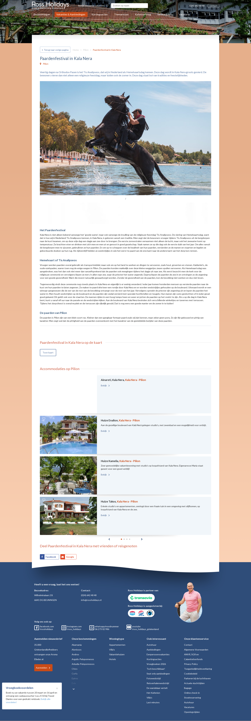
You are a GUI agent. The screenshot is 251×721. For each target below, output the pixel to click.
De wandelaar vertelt (157, 688)
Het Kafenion (153, 692)
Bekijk (104, 385)
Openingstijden (192, 712)
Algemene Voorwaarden (196, 649)
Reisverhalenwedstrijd (158, 683)
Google (70, 556)
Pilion (86, 49)
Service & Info (165, 14)
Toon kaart (48, 352)
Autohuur (151, 644)
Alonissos (76, 649)
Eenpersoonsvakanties (158, 654)
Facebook (51, 556)
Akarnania (77, 644)
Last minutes (153, 702)
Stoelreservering (192, 697)
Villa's (112, 649)
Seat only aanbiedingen (158, 673)
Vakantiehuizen (117, 654)
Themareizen (121, 14)
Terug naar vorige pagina (56, 49)
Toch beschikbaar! (156, 668)
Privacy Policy (191, 664)
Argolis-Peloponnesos (83, 659)
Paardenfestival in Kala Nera (107, 49)
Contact (188, 644)
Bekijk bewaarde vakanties (93, 5)
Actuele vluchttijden (194, 683)
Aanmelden (41, 667)
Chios (74, 668)
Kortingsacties (100, 14)
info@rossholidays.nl (91, 600)
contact (213, 5)
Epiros (75, 678)
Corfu (74, 673)
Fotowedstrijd (154, 678)
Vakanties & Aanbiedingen (70, 14)
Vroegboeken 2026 (156, 664)
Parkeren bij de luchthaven (197, 678)
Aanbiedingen (154, 649)
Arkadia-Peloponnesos (83, 664)
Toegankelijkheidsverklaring (198, 668)
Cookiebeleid (190, 673)
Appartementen (117, 644)
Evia (74, 683)
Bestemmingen (41, 14)
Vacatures (184, 14)
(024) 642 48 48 (197, 5)
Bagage (188, 688)
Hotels (112, 659)
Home (76, 49)
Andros (75, 654)
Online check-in (192, 692)
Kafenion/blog (143, 14)
